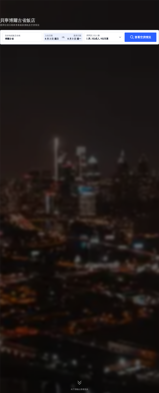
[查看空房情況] (140, 37)
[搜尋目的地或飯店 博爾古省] (22, 37)
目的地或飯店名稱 (12, 35)
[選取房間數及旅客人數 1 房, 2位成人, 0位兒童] (103, 37)
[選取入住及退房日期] (53, 37)
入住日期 (49, 35)
